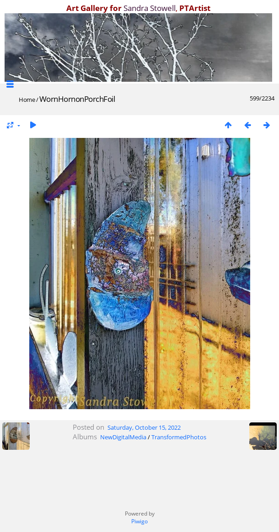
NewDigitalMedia (123, 437)
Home (27, 99)
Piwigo (139, 521)
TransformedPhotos (178, 437)
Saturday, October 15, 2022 (144, 427)
